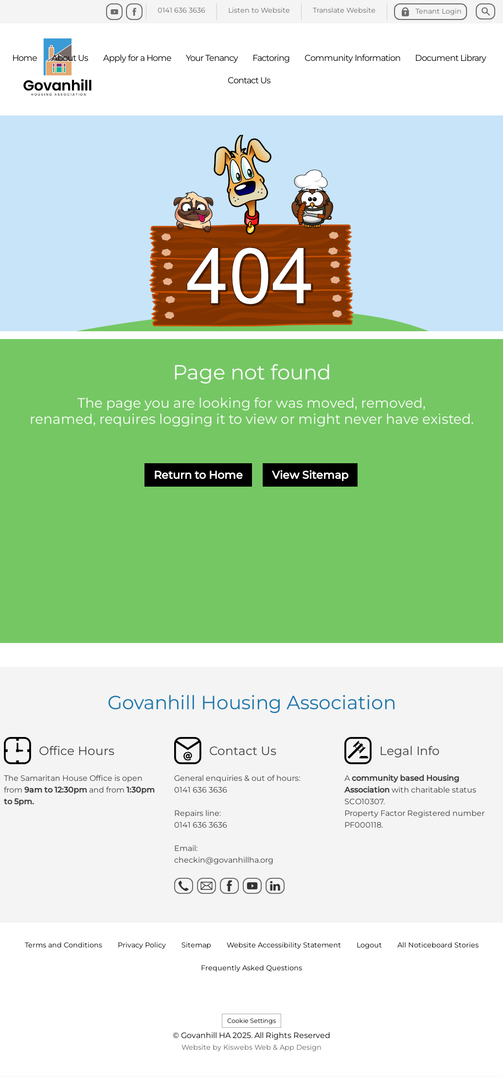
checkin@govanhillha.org (223, 860)
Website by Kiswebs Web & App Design (251, 1047)
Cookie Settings (251, 1020)
